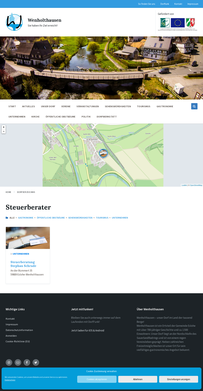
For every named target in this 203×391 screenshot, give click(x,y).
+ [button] (4, 127)
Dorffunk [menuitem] (164, 3)
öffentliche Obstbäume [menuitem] (60, 116)
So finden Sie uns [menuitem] (146, 3)
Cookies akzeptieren (97, 379)
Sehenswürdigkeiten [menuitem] (118, 106)
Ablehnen (137, 379)
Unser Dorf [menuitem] (48, 106)
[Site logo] (14, 30)
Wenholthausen (45, 20)
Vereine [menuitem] (65, 106)
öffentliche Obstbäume (51, 217)
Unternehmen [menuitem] (16, 116)
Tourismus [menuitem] (143, 106)
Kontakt (10, 318)
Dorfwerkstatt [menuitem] (107, 116)
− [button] (4, 131)
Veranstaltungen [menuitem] (88, 106)
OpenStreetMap (196, 185)
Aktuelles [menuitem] (28, 106)
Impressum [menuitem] (192, 3)
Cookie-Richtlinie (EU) (18, 341)
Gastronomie (25, 217)
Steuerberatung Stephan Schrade (23, 264)
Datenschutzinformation (19, 330)
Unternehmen (120, 217)
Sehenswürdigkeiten (80, 217)
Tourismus (102, 217)
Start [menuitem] (12, 106)
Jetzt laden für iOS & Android (87, 330)
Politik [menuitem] (86, 116)
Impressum (12, 324)
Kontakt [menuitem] (178, 3)
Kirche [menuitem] (35, 116)
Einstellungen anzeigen (178, 379)
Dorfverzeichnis (26, 192)
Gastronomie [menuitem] (165, 106)
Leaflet (184, 185)
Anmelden (11, 335)
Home (8, 192)
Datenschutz (10, 380)
